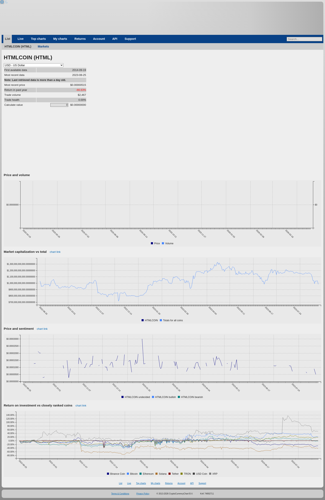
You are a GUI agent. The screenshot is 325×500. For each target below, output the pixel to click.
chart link (55, 251)
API (114, 38)
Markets (43, 46)
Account (99, 38)
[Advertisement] (162, 141)
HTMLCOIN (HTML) (18, 46)
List (7, 38)
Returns (80, 38)
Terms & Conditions (120, 494)
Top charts (38, 38)
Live (21, 38)
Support (130, 38)
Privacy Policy (142, 494)
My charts (60, 38)
